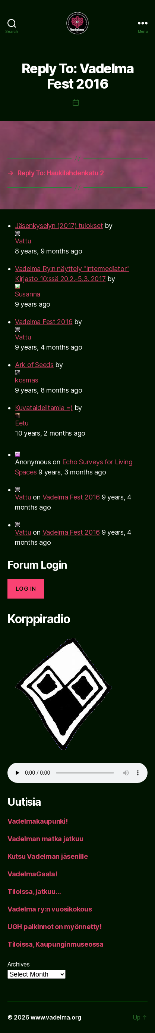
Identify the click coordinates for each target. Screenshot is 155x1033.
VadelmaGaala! (32, 874)
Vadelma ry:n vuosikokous (49, 909)
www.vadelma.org (56, 1017)
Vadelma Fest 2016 (43, 322)
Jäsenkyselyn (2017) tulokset (59, 226)
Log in (26, 588)
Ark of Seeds (34, 365)
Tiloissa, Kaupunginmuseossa (55, 944)
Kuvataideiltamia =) (44, 408)
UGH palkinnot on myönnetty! (54, 927)
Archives (18, 964)
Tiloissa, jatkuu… (34, 891)
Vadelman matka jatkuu (45, 839)
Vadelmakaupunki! (37, 821)
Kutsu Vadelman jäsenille (47, 856)
